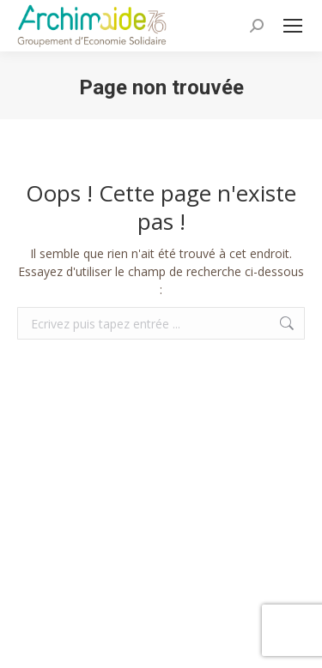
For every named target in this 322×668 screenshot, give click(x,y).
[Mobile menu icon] (293, 26)
